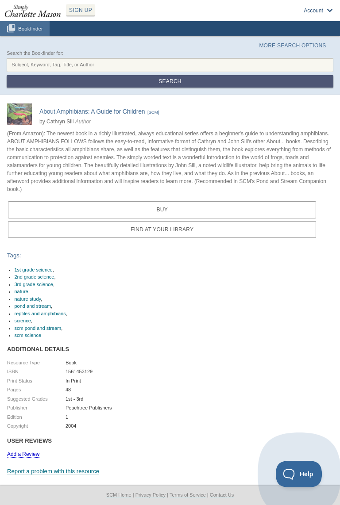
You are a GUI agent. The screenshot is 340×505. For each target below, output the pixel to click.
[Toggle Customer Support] (299, 474)
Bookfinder (30, 28)
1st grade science (34, 269)
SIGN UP (80, 10)
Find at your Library (162, 229)
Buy (161, 210)
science (23, 320)
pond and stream (33, 306)
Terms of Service (188, 494)
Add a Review (23, 454)
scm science (28, 335)
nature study (28, 299)
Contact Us (222, 494)
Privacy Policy (150, 494)
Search (169, 81)
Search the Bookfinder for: (35, 53)
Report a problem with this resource (53, 471)
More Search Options (292, 45)
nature (21, 291)
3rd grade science (34, 284)
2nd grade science (34, 276)
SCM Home (118, 494)
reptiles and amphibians (40, 313)
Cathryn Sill (59, 122)
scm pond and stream (38, 328)
